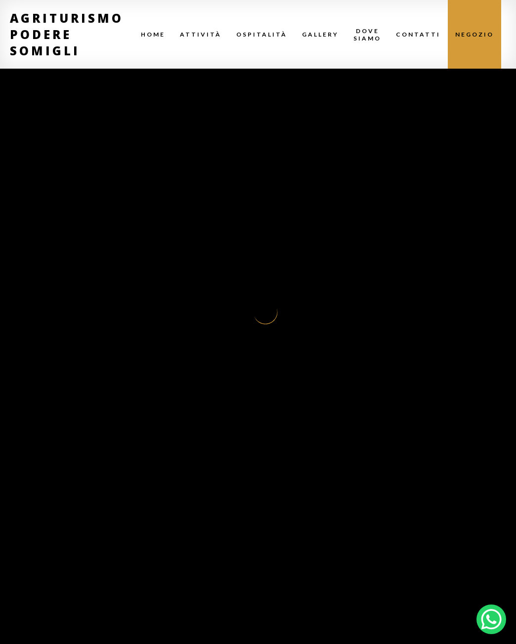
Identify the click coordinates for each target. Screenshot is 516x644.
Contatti (418, 34)
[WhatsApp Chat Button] (491, 619)
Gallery (320, 34)
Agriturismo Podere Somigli (67, 34)
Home (153, 34)
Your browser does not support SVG (265, 312)
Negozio (474, 34)
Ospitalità (261, 34)
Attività (200, 34)
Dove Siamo (367, 34)
